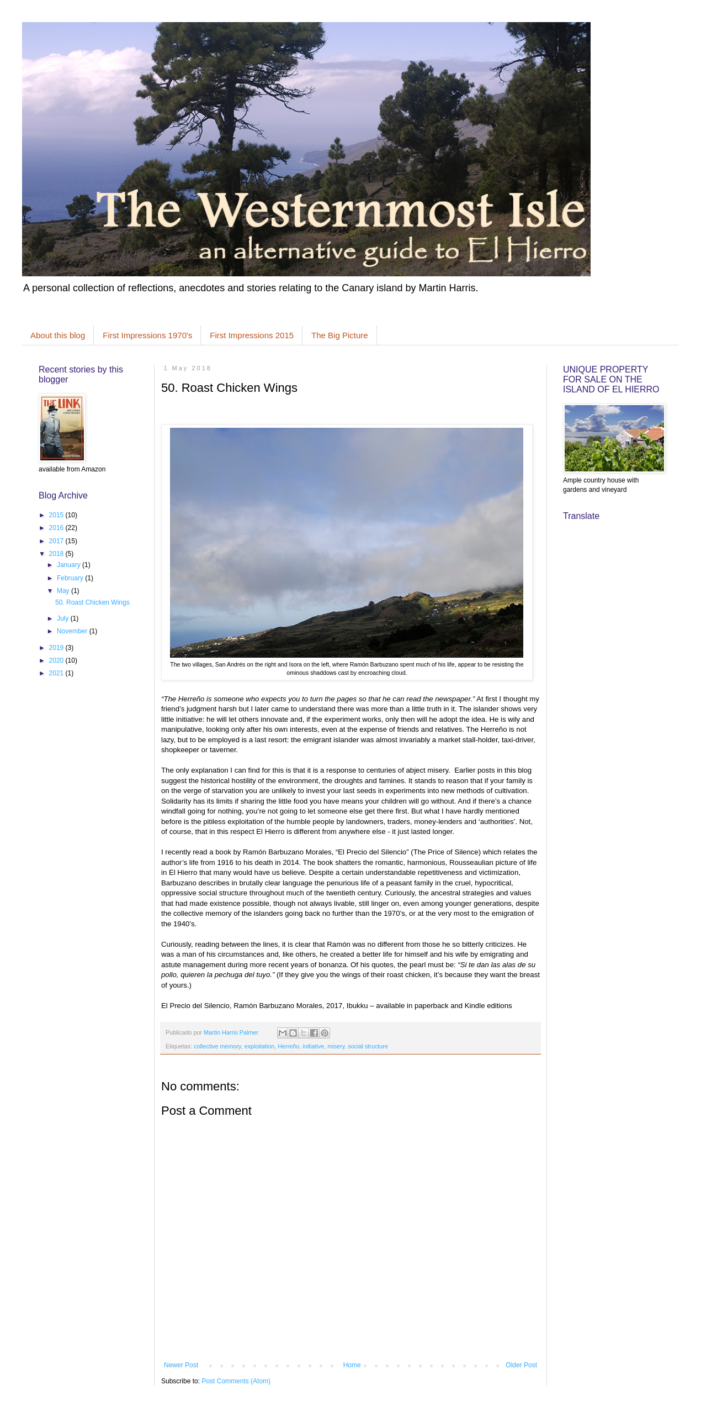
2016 (57, 528)
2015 (57, 515)
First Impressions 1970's (147, 335)
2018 (57, 554)
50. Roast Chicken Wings (92, 602)
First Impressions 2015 (252, 335)
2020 (57, 660)
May (64, 591)
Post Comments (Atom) (235, 1381)
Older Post (521, 1365)
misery (335, 1046)
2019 (57, 648)
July (64, 618)
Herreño (288, 1046)
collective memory (217, 1046)
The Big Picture (339, 335)
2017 (57, 541)
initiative (313, 1046)
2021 (57, 673)
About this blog (57, 335)
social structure (368, 1046)
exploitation (260, 1046)
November (73, 631)
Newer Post (181, 1365)
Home (352, 1365)
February (71, 578)
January (69, 565)
